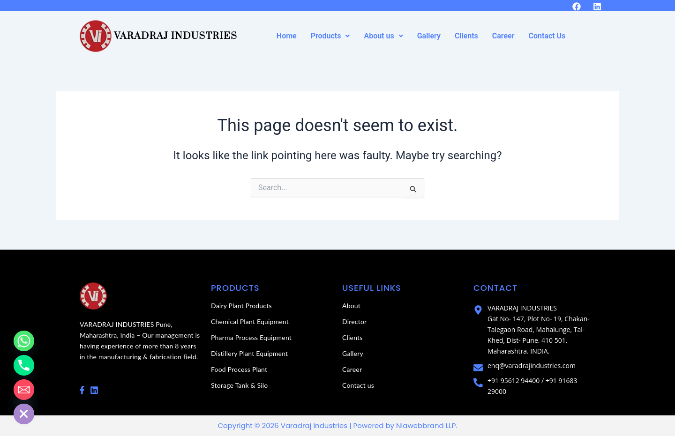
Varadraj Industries (175, 36)
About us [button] (383, 35)
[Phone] (24, 365)
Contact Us (546, 35)
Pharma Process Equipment (251, 337)
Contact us (358, 385)
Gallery (429, 35)
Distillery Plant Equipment (249, 353)
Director (354, 321)
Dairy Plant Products (241, 306)
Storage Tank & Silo (239, 385)
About (351, 306)
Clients (466, 35)
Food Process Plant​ (239, 369)
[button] (330, 36)
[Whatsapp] (24, 341)
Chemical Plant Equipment (250, 321)
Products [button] (330, 35)
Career (503, 35)
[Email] (24, 389)
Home (287, 35)
